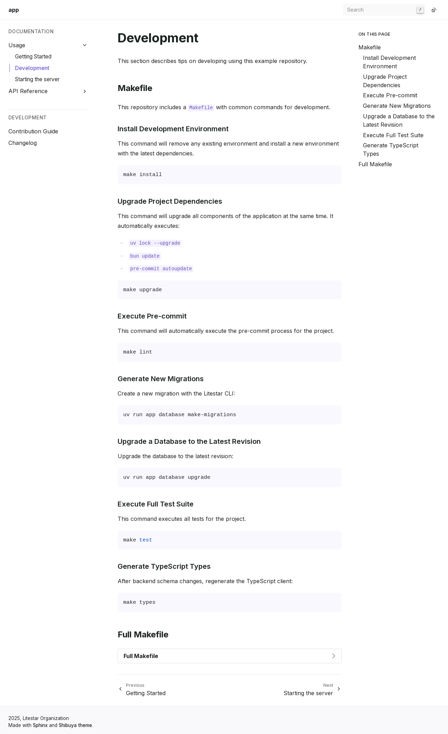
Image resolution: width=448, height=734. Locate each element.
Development (32, 68)
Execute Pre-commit (390, 95)
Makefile (369, 47)
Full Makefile (375, 164)
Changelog (22, 142)
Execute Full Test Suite (393, 135)
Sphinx (40, 725)
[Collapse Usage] (85, 45)
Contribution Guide (33, 131)
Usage (16, 45)
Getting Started (33, 56)
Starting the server (37, 79)
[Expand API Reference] (85, 91)
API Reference (28, 91)
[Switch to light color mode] (434, 10)
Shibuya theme (75, 725)
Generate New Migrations (397, 105)
